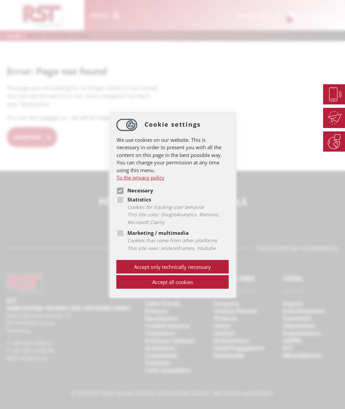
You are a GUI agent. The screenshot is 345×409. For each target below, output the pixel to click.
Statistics (134, 199)
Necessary (135, 190)
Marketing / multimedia (153, 232)
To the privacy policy (140, 177)
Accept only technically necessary (172, 266)
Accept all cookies (172, 282)
